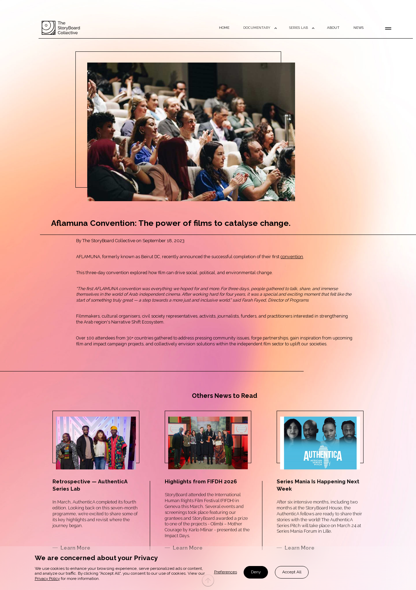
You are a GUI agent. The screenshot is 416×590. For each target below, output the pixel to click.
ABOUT (333, 28)
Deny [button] (256, 571)
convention (291, 256)
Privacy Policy (47, 578)
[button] (259, 28)
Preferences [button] (225, 571)
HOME (224, 28)
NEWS (358, 28)
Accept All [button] (291, 571)
